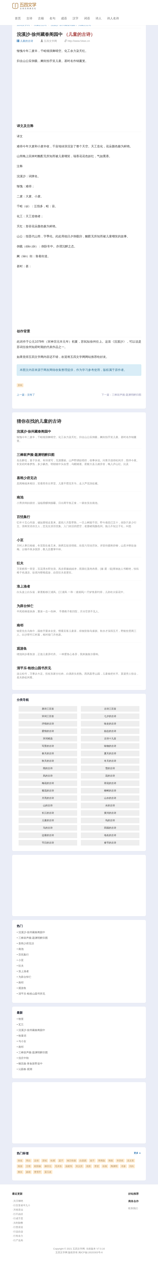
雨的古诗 (48, 768)
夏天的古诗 (110, 753)
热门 (20, 926)
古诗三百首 (110, 708)
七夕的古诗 (110, 716)
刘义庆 (79, 1166)
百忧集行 (23, 517)
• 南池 (20, 948)
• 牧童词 (21, 1035)
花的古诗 (110, 775)
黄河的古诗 (110, 813)
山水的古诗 (110, 798)
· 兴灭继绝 (17, 1201)
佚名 (20, 1160)
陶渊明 (114, 1166)
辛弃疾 (120, 1160)
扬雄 (28, 1172)
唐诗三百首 (48, 708)
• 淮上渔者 (23, 971)
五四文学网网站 (80, 356)
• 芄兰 (20, 1024)
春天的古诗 (48, 753)
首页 (18, 18)
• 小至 (20, 960)
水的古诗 (110, 805)
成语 (64, 18)
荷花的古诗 (110, 783)
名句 (52, 18)
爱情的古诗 (48, 731)
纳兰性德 (71, 1160)
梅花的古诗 (48, 783)
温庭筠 (68, 1166)
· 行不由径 (17, 1214)
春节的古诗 (110, 842)
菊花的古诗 (48, 790)
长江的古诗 (48, 813)
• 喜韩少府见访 (25, 943)
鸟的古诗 (110, 820)
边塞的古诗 (48, 835)
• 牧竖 (20, 1018)
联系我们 (133, 1208)
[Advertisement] (79, 94)
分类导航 (23, 699)
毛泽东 (58, 1166)
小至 (20, 540)
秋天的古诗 (48, 760)
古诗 (29, 18)
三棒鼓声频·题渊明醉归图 (35, 455)
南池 (20, 497)
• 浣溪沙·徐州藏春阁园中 (31, 932)
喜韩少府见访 (27, 478)
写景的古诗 (48, 746)
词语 (87, 18)
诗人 (98, 18)
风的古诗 (48, 775)
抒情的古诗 (48, 723)
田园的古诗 (110, 827)
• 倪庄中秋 (23, 1057)
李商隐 (101, 1160)
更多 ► (137, 1153)
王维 (28, 1166)
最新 (20, 1012)
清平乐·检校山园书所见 (34, 668)
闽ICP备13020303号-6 (90, 1252)
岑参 (123, 1166)
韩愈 (111, 1160)
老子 (92, 1160)
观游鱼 (22, 648)
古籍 (41, 18)
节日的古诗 (48, 842)
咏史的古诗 (110, 723)
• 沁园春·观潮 (24, 1069)
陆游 (20, 1166)
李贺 (96, 1166)
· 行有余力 (17, 1235)
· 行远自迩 (17, 1231)
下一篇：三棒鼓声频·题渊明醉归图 (121, 394)
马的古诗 (48, 827)
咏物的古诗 (110, 746)
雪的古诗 (110, 768)
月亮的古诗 (48, 798)
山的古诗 (48, 805)
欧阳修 (37, 1166)
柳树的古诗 (110, 790)
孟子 (61, 1160)
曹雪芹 (37, 1172)
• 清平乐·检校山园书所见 (31, 993)
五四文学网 (36, 356)
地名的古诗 (110, 835)
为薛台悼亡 (25, 606)
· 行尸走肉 (17, 1240)
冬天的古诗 (110, 760)
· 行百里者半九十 (21, 1205)
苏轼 (20, 385)
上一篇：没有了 (26, 394)
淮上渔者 (23, 586)
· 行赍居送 (17, 1227)
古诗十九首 (110, 738)
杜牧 (105, 1166)
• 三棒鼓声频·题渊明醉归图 (32, 937)
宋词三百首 (48, 716)
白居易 (83, 1160)
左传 (36, 1160)
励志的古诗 (110, 731)
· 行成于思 (17, 1218)
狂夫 (20, 563)
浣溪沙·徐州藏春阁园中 (34, 431)
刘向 (131, 1166)
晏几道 (48, 1172)
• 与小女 (21, 1041)
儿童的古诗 (25, 40)
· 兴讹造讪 (17, 1209)
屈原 (88, 1166)
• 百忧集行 (23, 954)
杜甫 (53, 1160)
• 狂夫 (20, 965)
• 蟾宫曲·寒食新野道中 (30, 1063)
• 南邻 (20, 982)
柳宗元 (48, 1166)
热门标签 (79, 1153)
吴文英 (130, 1160)
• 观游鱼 (21, 988)
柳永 (20, 1172)
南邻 (20, 625)
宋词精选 (48, 738)
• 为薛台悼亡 (24, 976)
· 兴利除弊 (17, 1222)
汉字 (75, 18)
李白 (28, 1160)
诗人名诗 (113, 18)
